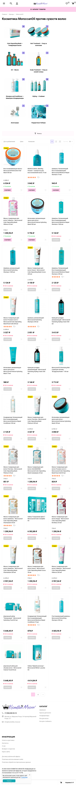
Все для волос (44, 718)
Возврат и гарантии (8, 749)
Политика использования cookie (12, 759)
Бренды (11, 14)
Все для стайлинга (45, 721)
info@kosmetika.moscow (11, 722)
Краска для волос (45, 712)
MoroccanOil (19, 14)
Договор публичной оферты (11, 756)
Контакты (5, 743)
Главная (4, 14)
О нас (4, 746)
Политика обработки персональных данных (16, 762)
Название (31, 141)
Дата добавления (9, 141)
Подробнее (24, 777)
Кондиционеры (44, 715)
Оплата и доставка (8, 740)
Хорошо (9, 781)
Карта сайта (6, 751)
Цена (21, 141)
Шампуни (42, 710)
